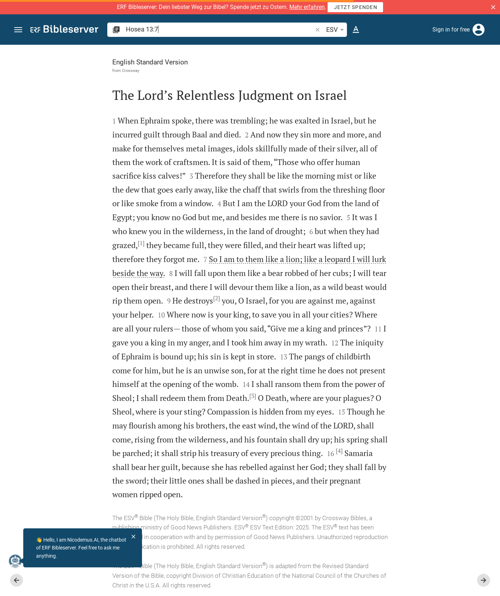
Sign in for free (451, 29)
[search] (219, 29)
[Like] (359, 73)
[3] (172, 396)
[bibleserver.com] (64, 30)
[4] (258, 451)
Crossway (50, 70)
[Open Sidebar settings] (477, 73)
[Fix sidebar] (343, 51)
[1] (60, 243)
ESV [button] (336, 29)
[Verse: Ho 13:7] (400, 58)
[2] (136, 298)
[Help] (488, 73)
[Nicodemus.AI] (16, 560)
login (387, 141)
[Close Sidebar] (343, 327)
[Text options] (356, 30)
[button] (493, 7)
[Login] (478, 30)
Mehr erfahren (307, 7)
